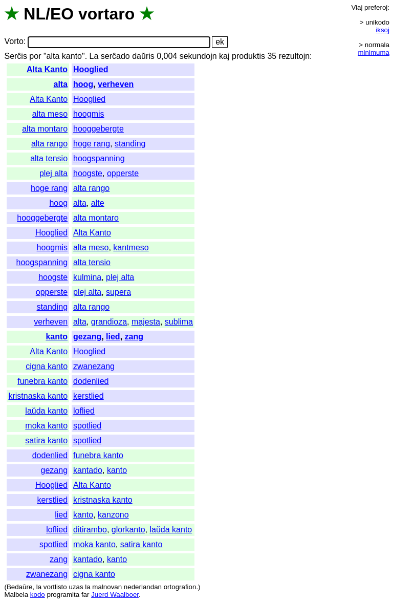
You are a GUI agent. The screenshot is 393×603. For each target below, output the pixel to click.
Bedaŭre (19, 587)
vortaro (106, 14)
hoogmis (88, 114)
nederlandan (143, 587)
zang (134, 336)
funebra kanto (42, 381)
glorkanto (128, 529)
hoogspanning (99, 158)
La (94, 56)
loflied (84, 410)
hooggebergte (98, 128)
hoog (83, 84)
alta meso (50, 114)
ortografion (180, 587)
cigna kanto (47, 366)
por (35, 56)
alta (60, 84)
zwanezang (94, 366)
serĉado (115, 56)
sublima (179, 321)
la (38, 587)
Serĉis (15, 56)
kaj (224, 56)
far (85, 594)
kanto (57, 336)
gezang (87, 336)
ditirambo (90, 529)
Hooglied (90, 69)
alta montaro (45, 128)
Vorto (13, 41)
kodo (37, 594)
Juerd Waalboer (115, 594)
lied (113, 336)
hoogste (87, 173)
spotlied (87, 425)
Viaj (356, 7)
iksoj (382, 30)
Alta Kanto (47, 69)
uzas (76, 587)
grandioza (109, 321)
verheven (116, 84)
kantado (87, 470)
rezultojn (294, 56)
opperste (123, 173)
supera (118, 292)
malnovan (107, 587)
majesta (146, 321)
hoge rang (91, 143)
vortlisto (55, 587)
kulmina (87, 277)
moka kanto (46, 425)
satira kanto (46, 440)
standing (130, 143)
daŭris (143, 56)
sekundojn (198, 56)
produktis (248, 56)
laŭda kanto (46, 410)
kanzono (113, 514)
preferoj (375, 7)
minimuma (373, 52)
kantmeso (130, 247)
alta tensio (49, 158)
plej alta (53, 173)
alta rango (49, 143)
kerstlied (88, 396)
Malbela (16, 594)
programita (63, 594)
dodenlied (90, 381)
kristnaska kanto (38, 396)
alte (97, 203)
